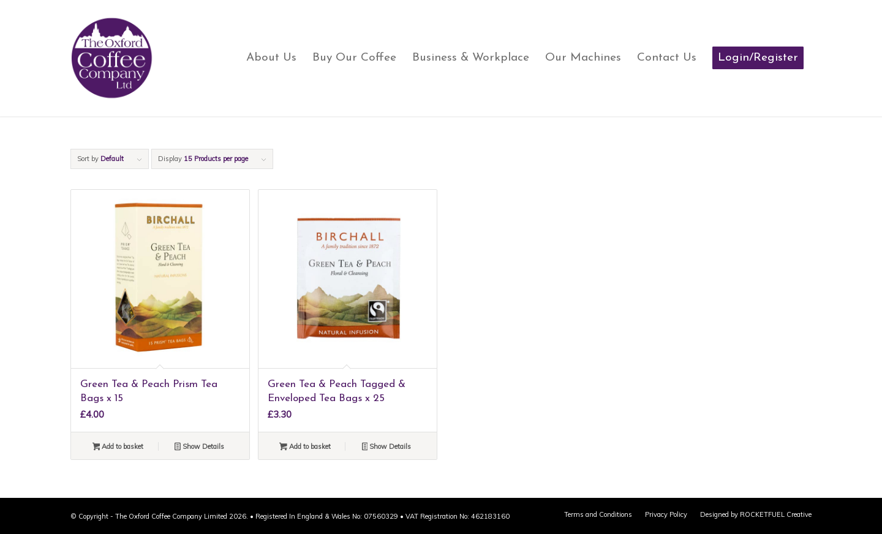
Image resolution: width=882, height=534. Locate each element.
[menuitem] (271, 58)
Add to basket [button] (118, 447)
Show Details (199, 447)
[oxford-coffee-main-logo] (112, 58)
